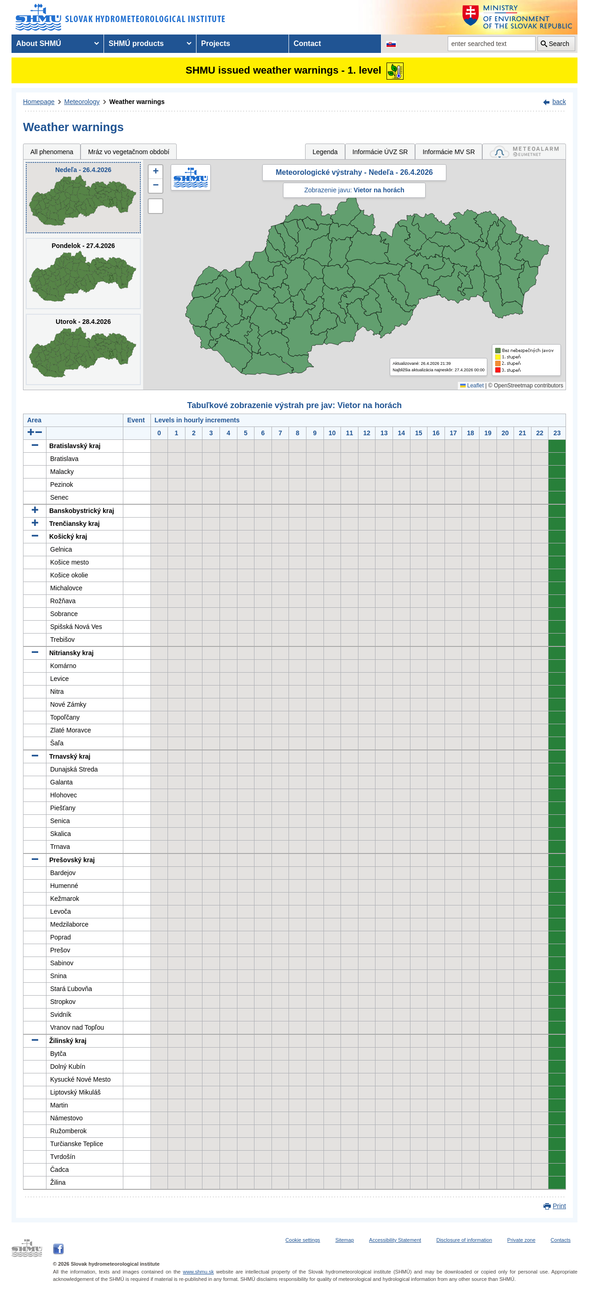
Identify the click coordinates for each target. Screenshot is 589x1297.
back (559, 101)
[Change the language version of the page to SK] (391, 44)
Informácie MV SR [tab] (448, 152)
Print (559, 1206)
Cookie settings (302, 1240)
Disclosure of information (464, 1240)
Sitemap (344, 1240)
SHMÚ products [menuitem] (136, 43)
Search (559, 43)
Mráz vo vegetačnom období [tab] (128, 152)
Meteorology (82, 101)
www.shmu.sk (198, 1271)
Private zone (521, 1240)
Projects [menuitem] (215, 43)
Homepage (39, 101)
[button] (155, 172)
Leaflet (472, 385)
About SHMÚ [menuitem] (38, 43)
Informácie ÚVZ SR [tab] (380, 152)
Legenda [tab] (325, 152)
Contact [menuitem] (307, 43)
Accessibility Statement (395, 1240)
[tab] (524, 152)
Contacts (561, 1240)
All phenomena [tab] (51, 152)
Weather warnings (137, 101)
